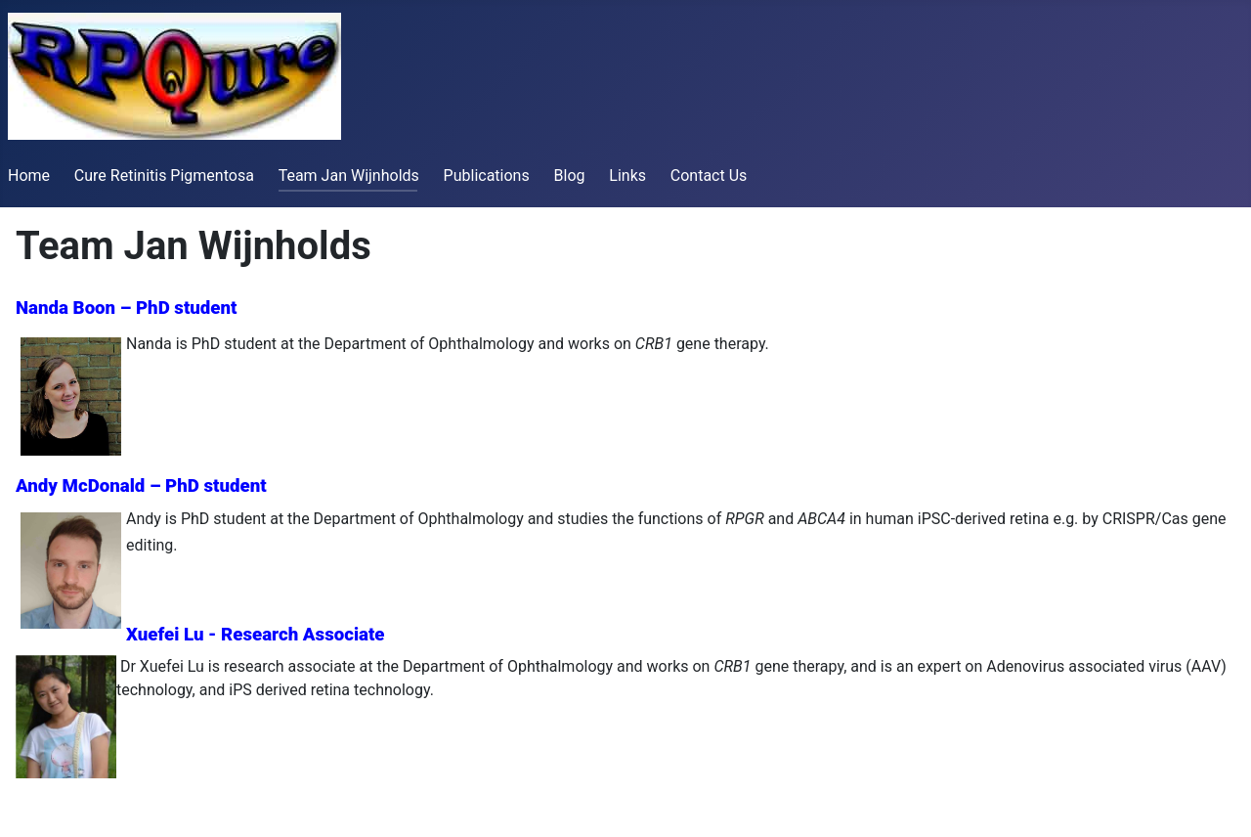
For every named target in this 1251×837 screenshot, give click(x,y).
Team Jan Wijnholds (349, 175)
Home (29, 175)
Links (627, 175)
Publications (487, 175)
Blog (569, 175)
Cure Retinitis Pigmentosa (164, 175)
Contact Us (709, 175)
